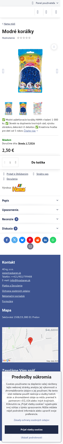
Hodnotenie (8, 37)
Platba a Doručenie (12, 285)
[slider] (24, 37)
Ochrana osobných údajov (16, 290)
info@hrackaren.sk (20, 280)
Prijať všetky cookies (32, 429)
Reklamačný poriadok (13, 296)
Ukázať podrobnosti (31, 437)
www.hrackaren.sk (11, 273)
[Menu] (56, 12)
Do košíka (38, 162)
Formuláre (7, 301)
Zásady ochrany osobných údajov (31, 420)
